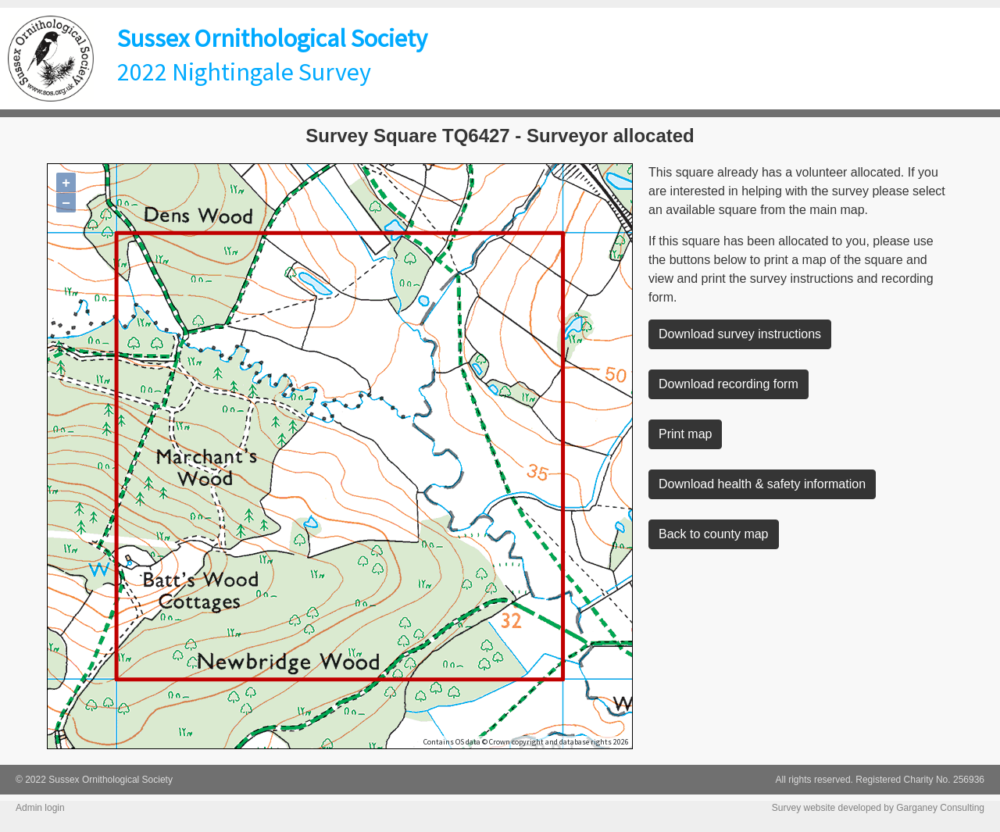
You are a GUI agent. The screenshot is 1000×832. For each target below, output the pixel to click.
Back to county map (714, 534)
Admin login (40, 807)
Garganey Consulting (940, 807)
